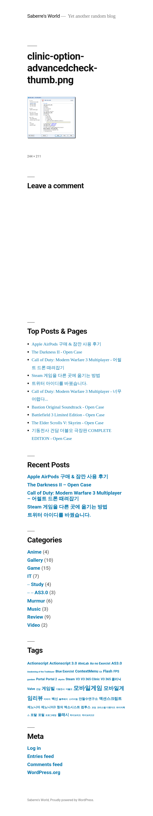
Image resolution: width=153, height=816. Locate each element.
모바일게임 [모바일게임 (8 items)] (87, 688)
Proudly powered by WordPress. (72, 800)
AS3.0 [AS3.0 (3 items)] (116, 663)
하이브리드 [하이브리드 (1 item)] (75, 715)
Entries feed (40, 756)
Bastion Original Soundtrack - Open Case (68, 407)
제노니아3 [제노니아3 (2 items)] (48, 707)
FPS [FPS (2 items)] (116, 671)
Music (34, 609)
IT (29, 576)
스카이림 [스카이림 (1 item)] (73, 699)
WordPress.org (43, 772)
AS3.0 (41, 592)
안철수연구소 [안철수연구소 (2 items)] (88, 699)
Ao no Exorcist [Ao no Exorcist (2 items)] (100, 663)
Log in (34, 748)
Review (35, 617)
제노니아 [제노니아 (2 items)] (33, 707)
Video (33, 625)
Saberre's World (43, 16)
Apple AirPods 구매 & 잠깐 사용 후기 (66, 344)
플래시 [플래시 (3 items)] (63, 714)
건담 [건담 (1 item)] (38, 689)
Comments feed (45, 764)
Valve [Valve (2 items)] (31, 689)
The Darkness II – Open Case (59, 485)
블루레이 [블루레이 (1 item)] (63, 699)
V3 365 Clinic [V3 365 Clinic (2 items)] (90, 679)
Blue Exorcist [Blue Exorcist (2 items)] (65, 671)
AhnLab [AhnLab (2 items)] (83, 663)
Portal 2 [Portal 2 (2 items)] (51, 679)
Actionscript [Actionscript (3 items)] (37, 663)
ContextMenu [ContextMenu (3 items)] (86, 671)
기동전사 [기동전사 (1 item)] (60, 689)
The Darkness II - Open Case (57, 352)
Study (37, 584)
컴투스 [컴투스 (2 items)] (85, 707)
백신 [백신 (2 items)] (55, 699)
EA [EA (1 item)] (100, 671)
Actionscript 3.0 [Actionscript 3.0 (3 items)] (63, 663)
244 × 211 (34, 156)
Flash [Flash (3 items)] (107, 671)
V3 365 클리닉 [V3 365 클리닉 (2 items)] (111, 679)
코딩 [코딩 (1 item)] (94, 707)
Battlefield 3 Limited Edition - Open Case (68, 415)
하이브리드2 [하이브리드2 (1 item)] (88, 715)
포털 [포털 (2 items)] (41, 715)
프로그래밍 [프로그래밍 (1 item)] (50, 715)
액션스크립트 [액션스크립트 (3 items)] (110, 698)
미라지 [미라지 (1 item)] (47, 699)
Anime (34, 552)
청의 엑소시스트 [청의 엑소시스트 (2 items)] (68, 707)
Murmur (36, 601)
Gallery (35, 560)
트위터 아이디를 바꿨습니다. (59, 383)
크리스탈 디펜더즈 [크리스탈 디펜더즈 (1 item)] (106, 707)
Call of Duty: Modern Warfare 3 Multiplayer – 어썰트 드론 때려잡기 (74, 496)
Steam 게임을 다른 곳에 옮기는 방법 (66, 375)
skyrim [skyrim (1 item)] (61, 679)
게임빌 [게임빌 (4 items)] (48, 688)
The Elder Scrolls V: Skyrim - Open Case (68, 423)
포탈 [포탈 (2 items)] (33, 715)
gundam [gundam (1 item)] (31, 679)
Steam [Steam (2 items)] (70, 679)
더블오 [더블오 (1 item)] (69, 689)
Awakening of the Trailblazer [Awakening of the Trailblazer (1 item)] (40, 671)
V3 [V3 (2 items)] (78, 679)
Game (33, 568)
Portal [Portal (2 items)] (40, 679)
